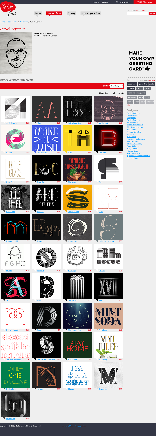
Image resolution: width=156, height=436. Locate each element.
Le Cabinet (103, 123)
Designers (23, 22)
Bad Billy (40, 211)
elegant (147, 88)
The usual (72, 182)
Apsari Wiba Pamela (135, 125)
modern (131, 88)
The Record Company (46, 359)
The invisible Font (13, 359)
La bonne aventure (106, 241)
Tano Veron (131, 129)
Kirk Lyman (131, 136)
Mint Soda (103, 330)
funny (147, 97)
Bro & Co (40, 182)
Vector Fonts (140, 10)
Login (96, 2)
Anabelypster (11, 123)
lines (137, 102)
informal (150, 102)
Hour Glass (10, 182)
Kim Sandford (132, 158)
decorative (132, 84)
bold (143, 102)
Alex (39, 123)
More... (130, 105)
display (139, 88)
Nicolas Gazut (132, 151)
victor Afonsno (133, 141)
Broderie (40, 271)
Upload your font (90, 13)
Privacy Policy (80, 426)
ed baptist (131, 134)
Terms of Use (67, 426)
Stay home (72, 359)
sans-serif (132, 97)
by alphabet (144, 80)
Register (105, 2)
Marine (9, 271)
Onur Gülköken (133, 146)
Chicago (102, 152)
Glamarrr (71, 389)
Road (39, 330)
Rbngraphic (131, 117)
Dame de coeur (12, 330)
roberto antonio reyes (136, 139)
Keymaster (10, 418)
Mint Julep (103, 359)
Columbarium (73, 211)
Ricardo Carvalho (134, 132)
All (128, 10)
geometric (143, 84)
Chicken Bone (42, 152)
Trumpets (103, 389)
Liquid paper (73, 241)
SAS (7, 300)
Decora (40, 241)
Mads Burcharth (133, 153)
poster (151, 84)
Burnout (40, 300)
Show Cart (125, 2)
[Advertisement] (141, 34)
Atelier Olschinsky (134, 144)
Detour (9, 152)
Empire (102, 271)
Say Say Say (72, 300)
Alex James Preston (135, 127)
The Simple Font (74, 330)
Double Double (12, 241)
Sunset (102, 182)
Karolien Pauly (133, 122)
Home (2, 22)
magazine (141, 93)
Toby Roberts (132, 148)
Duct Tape (10, 211)
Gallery (71, 13)
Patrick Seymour (133, 113)
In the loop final (74, 123)
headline (131, 93)
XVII (100, 300)
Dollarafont (11, 389)
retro (141, 97)
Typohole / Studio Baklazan (138, 155)
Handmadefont (133, 115)
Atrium (40, 389)
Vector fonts (54, 13)
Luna (101, 211)
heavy (130, 102)
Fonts (38, 13)
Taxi (70, 152)
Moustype (72, 271)
